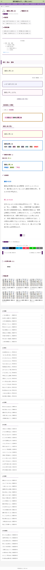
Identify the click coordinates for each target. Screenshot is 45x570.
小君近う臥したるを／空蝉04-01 (22, 415)
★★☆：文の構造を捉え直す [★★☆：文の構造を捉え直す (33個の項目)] (23, 21)
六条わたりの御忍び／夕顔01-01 (22, 429)
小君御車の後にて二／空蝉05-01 (22, 418)
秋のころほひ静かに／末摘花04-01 (22, 544)
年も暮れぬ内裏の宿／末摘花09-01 (22, 558)
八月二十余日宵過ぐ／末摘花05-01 (22, 547)
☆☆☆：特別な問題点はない (15, 241)
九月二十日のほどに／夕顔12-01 (22, 461)
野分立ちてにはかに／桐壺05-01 (22, 327)
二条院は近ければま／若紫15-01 (22, 521)
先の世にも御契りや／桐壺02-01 (22, 318)
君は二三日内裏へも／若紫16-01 (22, 524)
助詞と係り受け (10, 46)
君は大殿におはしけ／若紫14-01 (22, 518)
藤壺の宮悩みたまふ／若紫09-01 (22, 504)
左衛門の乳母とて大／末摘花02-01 (22, 538)
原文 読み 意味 (9, 43)
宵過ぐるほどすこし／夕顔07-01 (22, 446)
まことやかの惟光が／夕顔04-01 (22, 438)
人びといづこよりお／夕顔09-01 (22, 452)
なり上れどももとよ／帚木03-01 (22, 358)
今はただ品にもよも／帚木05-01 (22, 364)
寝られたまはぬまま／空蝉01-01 (22, 407)
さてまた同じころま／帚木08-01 (22, 373)
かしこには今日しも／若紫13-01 (22, 516)
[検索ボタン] (43, 1)
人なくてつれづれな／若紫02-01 (22, 483)
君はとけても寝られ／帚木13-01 (22, 387)
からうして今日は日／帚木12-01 (22, 384)
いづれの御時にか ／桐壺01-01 (22, 315)
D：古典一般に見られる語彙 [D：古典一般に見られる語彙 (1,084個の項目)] (23, 33)
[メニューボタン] (1, 1)
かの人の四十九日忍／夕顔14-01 (22, 467)
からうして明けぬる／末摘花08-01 (22, 555)
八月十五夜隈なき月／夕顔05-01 (22, 440)
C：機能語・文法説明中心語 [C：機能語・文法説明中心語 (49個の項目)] (9, 33)
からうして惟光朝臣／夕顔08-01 (22, 449)
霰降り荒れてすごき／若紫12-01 (22, 513)
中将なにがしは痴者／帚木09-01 (22, 375)
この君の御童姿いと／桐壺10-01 (22, 342)
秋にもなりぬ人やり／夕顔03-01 (22, 435)
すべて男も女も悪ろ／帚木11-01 (22, 381)
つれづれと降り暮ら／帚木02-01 (22, 355)
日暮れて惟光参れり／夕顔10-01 (22, 455)
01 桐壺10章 (6, 241)
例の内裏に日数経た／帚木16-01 (22, 396)
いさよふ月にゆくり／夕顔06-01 (22, 443)
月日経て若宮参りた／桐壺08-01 (22, 336)
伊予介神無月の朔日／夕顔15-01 (22, 470)
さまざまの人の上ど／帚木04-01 (22, 361)
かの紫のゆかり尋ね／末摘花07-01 (22, 552)
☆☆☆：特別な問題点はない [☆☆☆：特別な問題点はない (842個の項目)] (24, 23)
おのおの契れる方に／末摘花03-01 (22, 541)
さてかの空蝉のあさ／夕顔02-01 (22, 432)
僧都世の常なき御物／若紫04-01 (22, 489)
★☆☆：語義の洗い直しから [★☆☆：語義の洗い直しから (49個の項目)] (9, 23)
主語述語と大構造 (10, 44)
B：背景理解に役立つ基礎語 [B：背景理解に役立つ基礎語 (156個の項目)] (23, 31)
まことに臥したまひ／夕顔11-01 (22, 458)
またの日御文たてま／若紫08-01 (22, 501)
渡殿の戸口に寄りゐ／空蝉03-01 (22, 412)
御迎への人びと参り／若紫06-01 (22, 495)
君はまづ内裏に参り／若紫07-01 (22, 498)
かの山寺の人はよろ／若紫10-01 (22, 507)
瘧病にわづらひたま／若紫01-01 (22, 480)
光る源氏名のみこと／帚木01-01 (22, 352)
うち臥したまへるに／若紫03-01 (22, 486)
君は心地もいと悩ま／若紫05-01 (22, 492)
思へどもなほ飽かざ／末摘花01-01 (22, 535)
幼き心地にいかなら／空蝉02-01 (22, 409)
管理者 (8, 266)
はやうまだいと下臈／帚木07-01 (22, 370)
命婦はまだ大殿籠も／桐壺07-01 (22, 333)
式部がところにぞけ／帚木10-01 (22, 378)
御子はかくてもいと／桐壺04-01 (22, 324)
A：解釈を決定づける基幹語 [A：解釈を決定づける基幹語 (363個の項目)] (9, 31)
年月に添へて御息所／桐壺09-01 (22, 339)
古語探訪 (11, 49)
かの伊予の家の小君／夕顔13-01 (22, 464)
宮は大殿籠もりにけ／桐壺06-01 (22, 330)
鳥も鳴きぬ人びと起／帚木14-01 (22, 390)
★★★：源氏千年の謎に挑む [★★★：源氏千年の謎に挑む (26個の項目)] (9, 21)
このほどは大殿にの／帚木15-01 (22, 393)
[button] (5, 248)
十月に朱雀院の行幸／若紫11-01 (22, 510)
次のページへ (6, 52)
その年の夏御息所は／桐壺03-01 (22, 321)
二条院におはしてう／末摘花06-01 (22, 549)
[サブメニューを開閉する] (42, 315)
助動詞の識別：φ (13, 48)
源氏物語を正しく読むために (22, 1)
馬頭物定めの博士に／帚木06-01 (22, 367)
